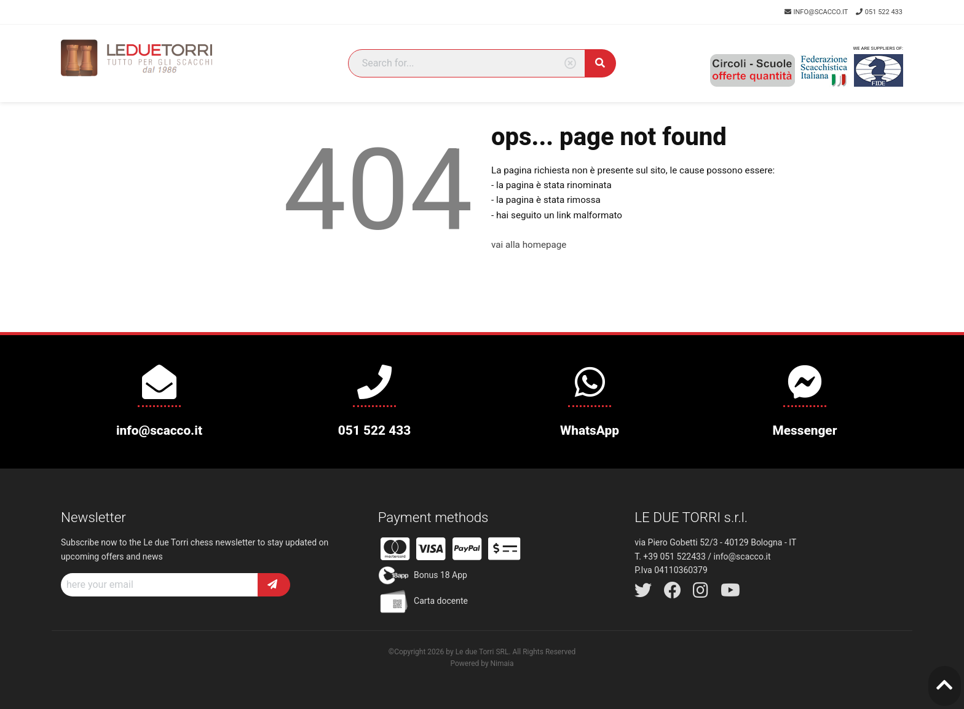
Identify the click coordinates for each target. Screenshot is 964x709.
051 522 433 (879, 12)
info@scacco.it (817, 12)
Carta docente (423, 601)
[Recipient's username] (159, 584)
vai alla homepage (528, 244)
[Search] (466, 63)
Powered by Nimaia (481, 663)
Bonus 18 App (422, 575)
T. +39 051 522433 (669, 556)
